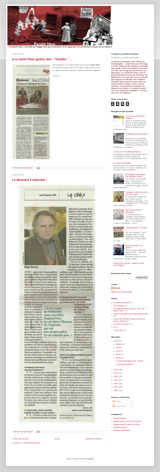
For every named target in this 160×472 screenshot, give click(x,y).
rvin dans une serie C (121, 324)
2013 (116, 373)
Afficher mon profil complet (121, 292)
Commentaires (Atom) (31, 443)
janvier (119, 358)
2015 (116, 341)
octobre (119, 344)
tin (114, 327)
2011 (116, 380)
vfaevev (117, 288)
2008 (116, 390)
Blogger (90, 459)
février (118, 354)
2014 (116, 370)
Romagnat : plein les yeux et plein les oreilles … (136, 193)
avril (118, 347)
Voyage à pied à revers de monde (126, 424)
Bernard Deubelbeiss (121, 430)
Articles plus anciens (93, 439)
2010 (116, 383)
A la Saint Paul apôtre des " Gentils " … (42, 59)
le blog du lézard (119, 427)
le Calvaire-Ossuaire (121, 303)
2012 (116, 377)
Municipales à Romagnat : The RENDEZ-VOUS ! (135, 175)
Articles (117, 402)
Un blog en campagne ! (122, 163)
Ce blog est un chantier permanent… (127, 152)
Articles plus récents (20, 439)
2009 (116, 387)
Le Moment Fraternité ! (29, 180)
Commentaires (120, 406)
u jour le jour (118, 330)
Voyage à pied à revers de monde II (127, 421)
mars (118, 351)
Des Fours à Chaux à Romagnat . (133, 211)
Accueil (57, 439)
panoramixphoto (119, 418)
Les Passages (118, 306)
